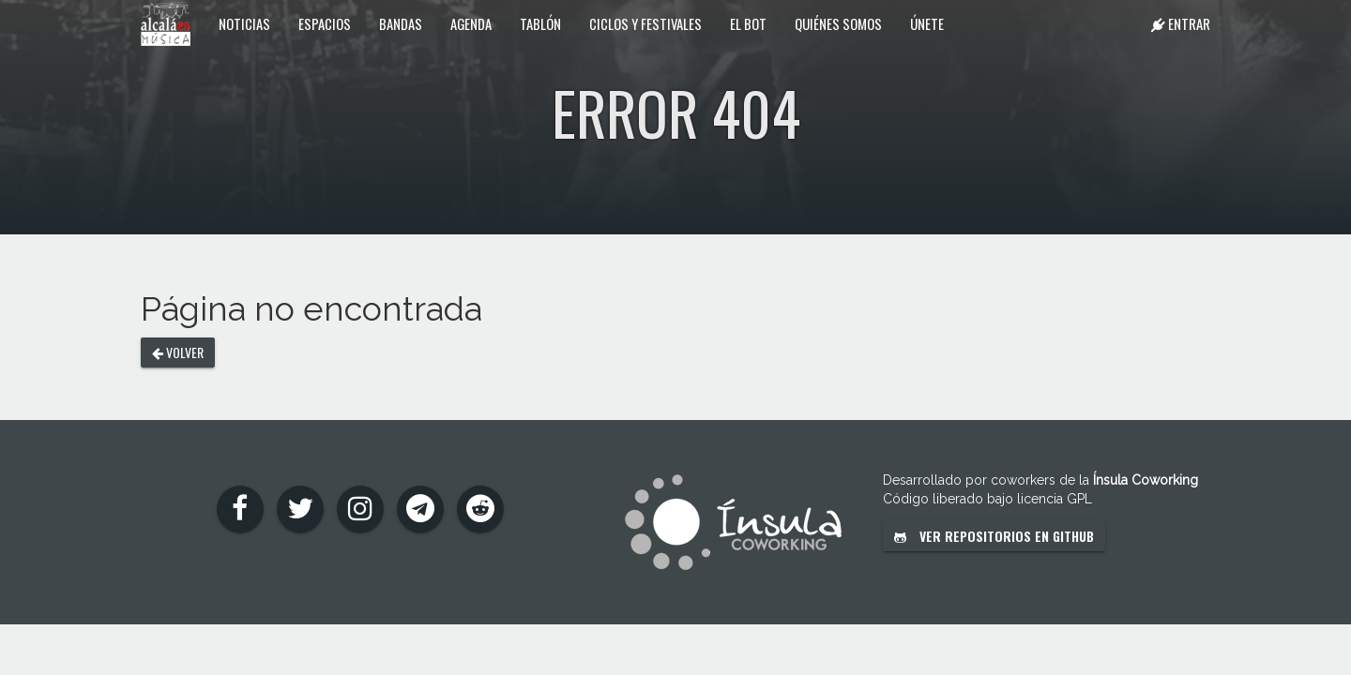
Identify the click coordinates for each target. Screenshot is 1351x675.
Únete (927, 23)
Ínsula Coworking (1145, 480)
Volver (178, 352)
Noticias (244, 23)
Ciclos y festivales (645, 23)
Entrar (1180, 23)
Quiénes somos (838, 23)
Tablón (540, 23)
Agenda (471, 23)
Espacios (324, 23)
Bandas (400, 23)
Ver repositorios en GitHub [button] (994, 536)
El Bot (748, 23)
